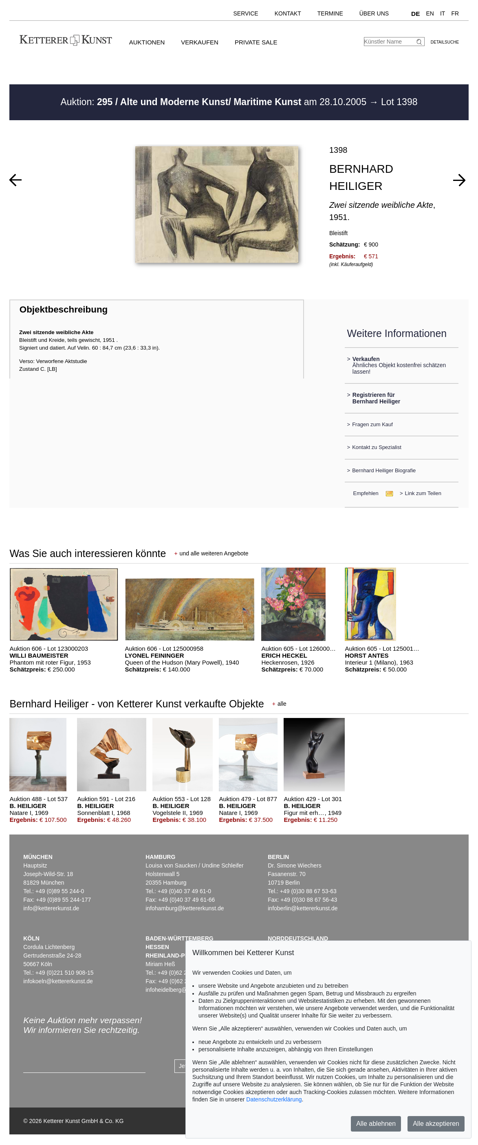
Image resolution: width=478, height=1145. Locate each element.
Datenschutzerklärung (274, 1099)
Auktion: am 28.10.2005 (214, 102)
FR (455, 13)
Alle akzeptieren (436, 1123)
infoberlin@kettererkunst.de (302, 908)
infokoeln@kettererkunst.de (58, 981)
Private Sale (256, 42)
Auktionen (147, 42)
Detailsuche (445, 42)
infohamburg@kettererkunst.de (184, 908)
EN (430, 13)
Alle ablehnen (376, 1123)
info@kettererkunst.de (51, 908)
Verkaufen (199, 42)
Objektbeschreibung (64, 309)
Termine (330, 13)
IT (442, 13)
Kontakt (288, 13)
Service (245, 13)
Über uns (374, 13)
